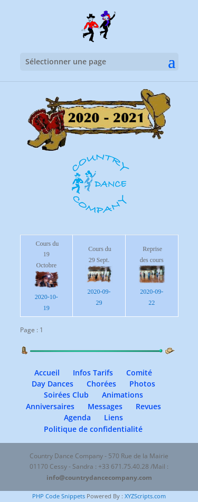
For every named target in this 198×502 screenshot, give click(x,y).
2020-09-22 (151, 291)
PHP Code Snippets (58, 496)
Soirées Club (66, 395)
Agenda (77, 417)
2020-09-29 (99, 291)
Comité (139, 373)
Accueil (47, 373)
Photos (142, 384)
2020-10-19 (46, 297)
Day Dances (52, 384)
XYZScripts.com (145, 496)
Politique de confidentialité (93, 429)
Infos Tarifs (93, 373)
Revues (148, 406)
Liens (113, 417)
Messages (105, 406)
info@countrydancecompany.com (99, 477)
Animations (122, 395)
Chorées (101, 384)
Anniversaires (50, 406)
